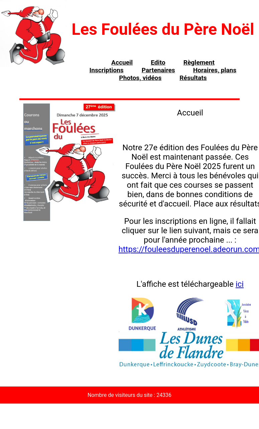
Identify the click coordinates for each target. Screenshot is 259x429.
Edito (158, 62)
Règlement (199, 62)
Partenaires (158, 70)
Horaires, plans (215, 70)
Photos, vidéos (140, 78)
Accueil (122, 62)
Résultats (193, 78)
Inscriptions (107, 70)
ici (240, 284)
